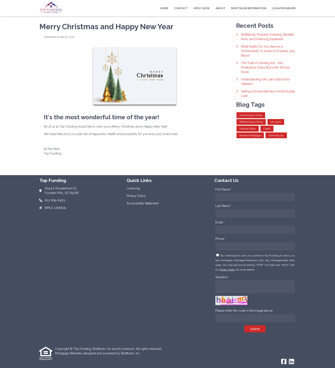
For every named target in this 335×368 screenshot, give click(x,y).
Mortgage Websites (69, 353)
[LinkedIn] (291, 362)
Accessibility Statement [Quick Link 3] (143, 203)
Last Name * (223, 206)
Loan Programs (284, 8)
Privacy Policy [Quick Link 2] (136, 196)
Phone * (220, 238)
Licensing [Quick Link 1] (133, 188)
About (220, 8)
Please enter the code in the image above (244, 310)
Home (164, 8)
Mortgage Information (248, 8)
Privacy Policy (228, 269)
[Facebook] (284, 362)
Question (221, 277)
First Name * (223, 189)
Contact (181, 8)
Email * (220, 222)
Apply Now (202, 8)
